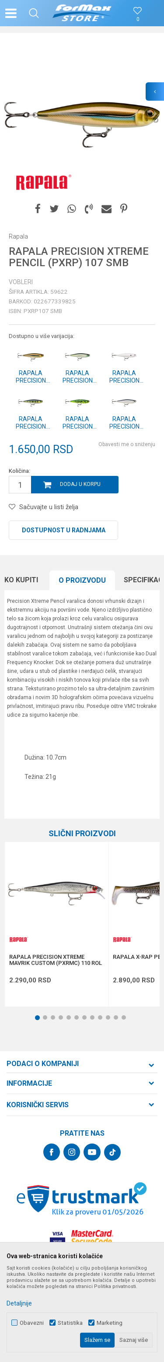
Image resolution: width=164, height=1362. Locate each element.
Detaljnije (19, 1303)
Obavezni (32, 1323)
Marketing (109, 1323)
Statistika (70, 1323)
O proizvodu (82, 580)
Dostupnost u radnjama (63, 530)
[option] (82, 119)
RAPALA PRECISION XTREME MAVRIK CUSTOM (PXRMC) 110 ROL (55, 960)
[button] (33, 13)
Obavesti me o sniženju (126, 444)
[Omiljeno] (137, 19)
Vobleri (21, 281)
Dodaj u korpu (80, 484)
